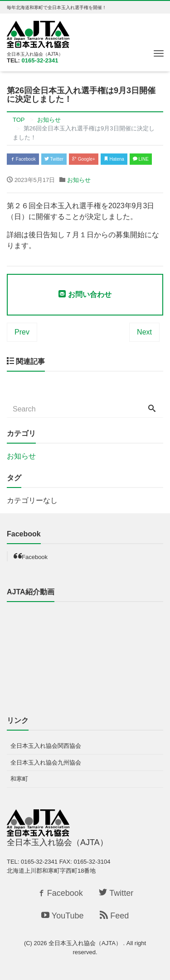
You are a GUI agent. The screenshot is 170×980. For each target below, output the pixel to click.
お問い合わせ (84, 294)
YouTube (62, 915)
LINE (141, 159)
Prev (22, 332)
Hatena (114, 159)
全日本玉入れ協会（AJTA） (86, 943)
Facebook (23, 159)
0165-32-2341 (40, 60)
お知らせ (79, 180)
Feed (114, 915)
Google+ (83, 159)
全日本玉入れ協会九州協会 (45, 762)
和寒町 (19, 778)
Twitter (53, 159)
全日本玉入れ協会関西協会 (45, 745)
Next (144, 332)
